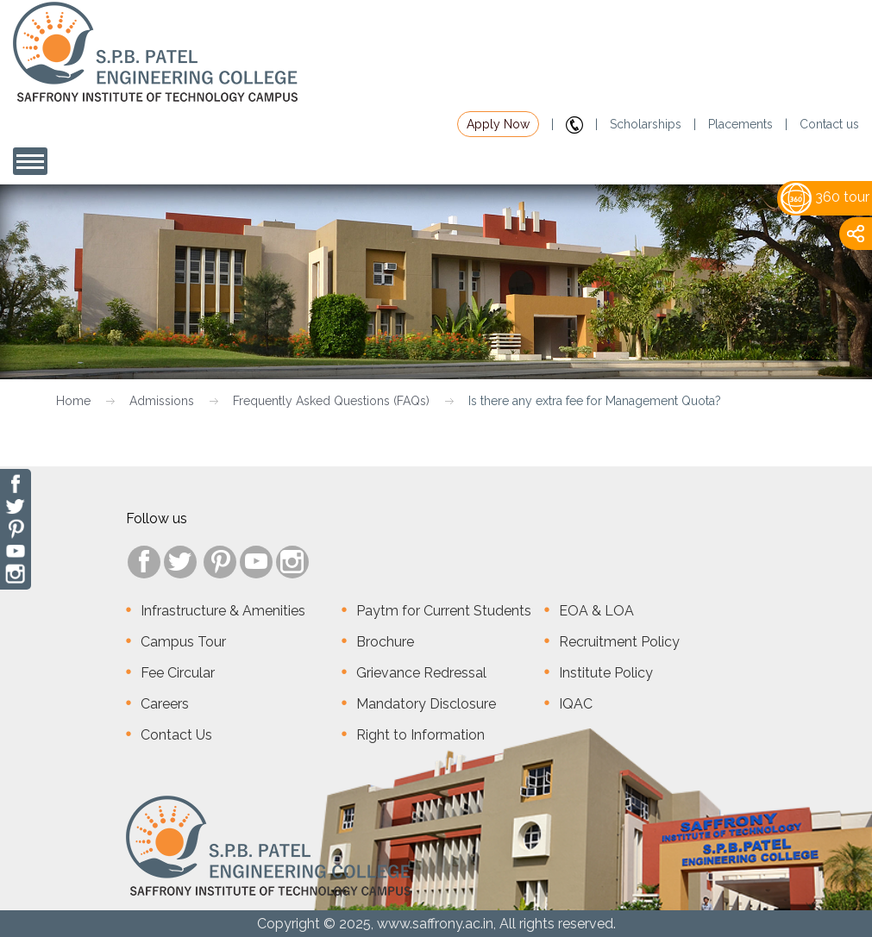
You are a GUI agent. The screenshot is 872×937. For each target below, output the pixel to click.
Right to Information (420, 735)
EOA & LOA (596, 611)
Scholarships (645, 124)
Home (73, 401)
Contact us (829, 124)
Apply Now (498, 124)
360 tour (825, 197)
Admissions (161, 401)
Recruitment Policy (619, 642)
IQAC (576, 704)
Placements (740, 124)
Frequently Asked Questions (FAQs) (331, 401)
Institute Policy (606, 673)
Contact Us (176, 735)
